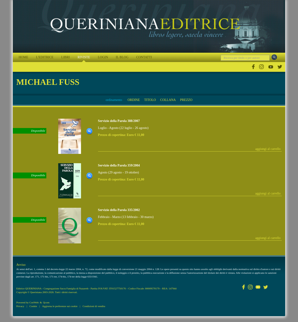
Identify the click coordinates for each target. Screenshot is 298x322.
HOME (23, 57)
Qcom (46, 302)
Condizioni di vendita (94, 306)
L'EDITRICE (45, 57)
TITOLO (150, 100)
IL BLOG (122, 57)
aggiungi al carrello (268, 149)
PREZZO (186, 100)
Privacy (20, 306)
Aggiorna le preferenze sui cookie (60, 306)
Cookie (33, 306)
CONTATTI (144, 57)
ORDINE (134, 100)
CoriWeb (34, 302)
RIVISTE (84, 57)
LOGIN (103, 57)
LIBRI (65, 57)
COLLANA (168, 100)
